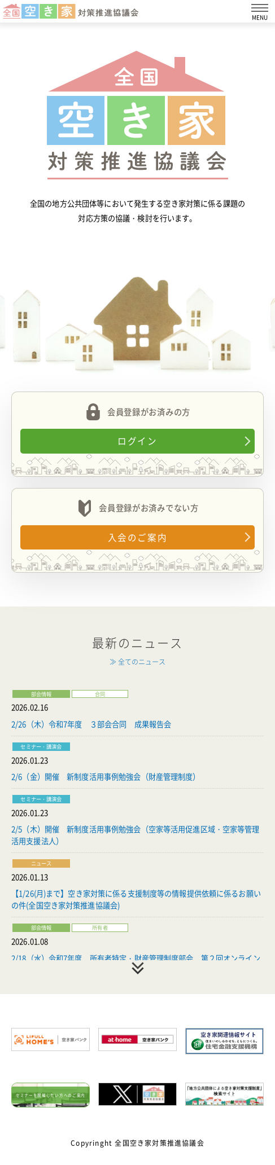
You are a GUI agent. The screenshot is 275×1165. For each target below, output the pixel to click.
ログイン (137, 440)
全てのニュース (141, 662)
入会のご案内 (137, 537)
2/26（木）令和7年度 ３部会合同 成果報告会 (91, 724)
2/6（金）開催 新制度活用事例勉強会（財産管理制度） (105, 776)
